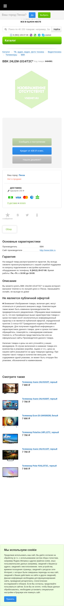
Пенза (22, 175)
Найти (57, 29)
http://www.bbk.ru (48, 250)
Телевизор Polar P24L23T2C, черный (39, 466)
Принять (10, 599)
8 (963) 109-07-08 (20, 35)
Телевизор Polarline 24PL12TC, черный (40, 432)
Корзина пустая (37, 6)
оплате (22, 203)
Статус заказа (55, 6)
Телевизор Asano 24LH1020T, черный (39, 399)
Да (32, 15)
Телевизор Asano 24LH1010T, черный (39, 382)
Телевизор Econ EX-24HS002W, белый (40, 415)
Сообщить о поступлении (32, 142)
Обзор (9, 229)
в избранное (8, 219)
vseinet (48, 35)
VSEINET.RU (31, 20)
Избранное (46, 6)
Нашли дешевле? (32, 159)
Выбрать (44, 15)
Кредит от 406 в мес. (32, 150)
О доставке (12, 203)
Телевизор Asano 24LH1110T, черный (39, 449)
